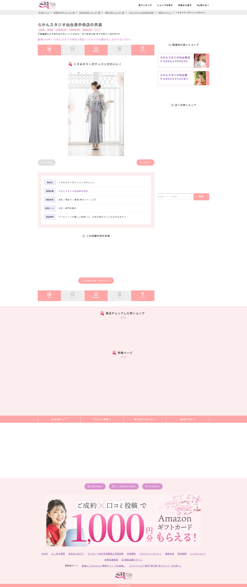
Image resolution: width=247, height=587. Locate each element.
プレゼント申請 (102, 419)
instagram (95, 486)
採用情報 (182, 553)
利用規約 (131, 553)
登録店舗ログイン (132, 559)
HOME (44, 553)
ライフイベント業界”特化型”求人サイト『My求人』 (155, 565)
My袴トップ (59, 419)
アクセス (143, 49)
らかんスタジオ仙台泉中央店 (73, 190)
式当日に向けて (76, 553)
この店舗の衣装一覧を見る (96, 280)
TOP (49, 49)
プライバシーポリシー (150, 553)
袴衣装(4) (96, 49)
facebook (152, 486)
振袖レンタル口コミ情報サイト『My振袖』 (104, 565)
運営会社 (169, 553)
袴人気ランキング (144, 419)
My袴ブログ (187, 419)
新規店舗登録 (111, 559)
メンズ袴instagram (124, 486)
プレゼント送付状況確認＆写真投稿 (105, 553)
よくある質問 (58, 553)
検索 (201, 196)
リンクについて (198, 553)
